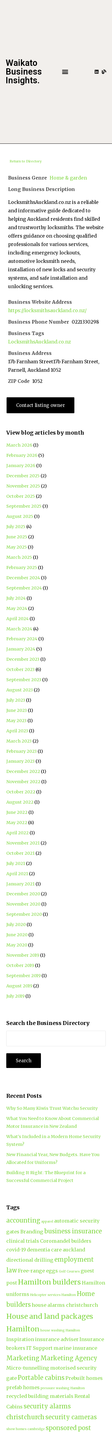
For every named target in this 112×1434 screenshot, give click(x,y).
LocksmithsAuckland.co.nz (39, 342)
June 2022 (16, 812)
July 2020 (16, 924)
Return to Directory (26, 161)
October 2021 (20, 853)
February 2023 (21, 751)
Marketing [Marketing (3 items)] (22, 1358)
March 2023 (19, 741)
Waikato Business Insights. (24, 71)
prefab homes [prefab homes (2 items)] (23, 1387)
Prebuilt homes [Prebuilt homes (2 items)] (84, 1378)
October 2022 (20, 792)
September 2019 (23, 975)
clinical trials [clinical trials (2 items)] (22, 1241)
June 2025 (16, 537)
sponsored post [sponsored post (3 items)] (68, 1428)
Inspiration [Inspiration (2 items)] (20, 1339)
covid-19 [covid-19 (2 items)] (16, 1250)
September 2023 (23, 679)
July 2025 (15, 526)
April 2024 (17, 618)
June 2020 (16, 934)
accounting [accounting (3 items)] (23, 1220)
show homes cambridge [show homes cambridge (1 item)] (25, 1429)
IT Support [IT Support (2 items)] (39, 1348)
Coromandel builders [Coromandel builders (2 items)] (65, 1241)
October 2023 (20, 669)
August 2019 (19, 986)
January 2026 (20, 465)
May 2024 (16, 608)
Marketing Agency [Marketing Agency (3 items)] (68, 1358)
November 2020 (23, 904)
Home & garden (68, 178)
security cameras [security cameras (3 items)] (71, 1417)
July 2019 (15, 996)
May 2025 (16, 547)
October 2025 (20, 496)
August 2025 (19, 516)
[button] (65, 72)
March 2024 (19, 629)
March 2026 (19, 445)
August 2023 (19, 690)
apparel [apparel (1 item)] (47, 1221)
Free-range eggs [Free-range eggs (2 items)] (38, 1271)
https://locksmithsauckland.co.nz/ (47, 310)
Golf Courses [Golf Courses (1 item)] (69, 1271)
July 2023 (15, 700)
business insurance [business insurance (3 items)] (73, 1231)
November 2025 (23, 486)
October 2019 (20, 965)
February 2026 (21, 455)
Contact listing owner (40, 405)
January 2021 (20, 884)
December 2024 (23, 577)
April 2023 (17, 731)
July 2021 (15, 863)
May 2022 (16, 822)
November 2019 (22, 955)
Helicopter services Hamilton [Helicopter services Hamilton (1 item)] (53, 1295)
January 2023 (20, 761)
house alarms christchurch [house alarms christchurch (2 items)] (65, 1305)
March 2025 (19, 557)
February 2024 (21, 639)
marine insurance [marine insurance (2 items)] (75, 1348)
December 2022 (23, 771)
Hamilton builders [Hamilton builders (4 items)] (49, 1282)
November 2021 (23, 843)
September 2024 (24, 588)
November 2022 (23, 781)
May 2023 (16, 720)
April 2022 (17, 832)
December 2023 (22, 659)
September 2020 (24, 914)
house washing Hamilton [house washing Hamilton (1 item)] (60, 1330)
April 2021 (17, 873)
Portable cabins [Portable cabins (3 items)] (41, 1377)
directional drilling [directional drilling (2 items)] (29, 1260)
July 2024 (16, 598)
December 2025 (23, 476)
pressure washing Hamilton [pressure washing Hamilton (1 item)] (63, 1388)
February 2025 (21, 567)
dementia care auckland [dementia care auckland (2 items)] (56, 1250)
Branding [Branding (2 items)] (31, 1232)
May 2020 (16, 945)
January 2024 (20, 649)
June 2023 (16, 710)
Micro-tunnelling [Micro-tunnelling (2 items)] (27, 1368)
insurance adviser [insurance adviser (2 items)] (57, 1339)
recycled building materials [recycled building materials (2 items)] (39, 1396)
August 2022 (19, 802)
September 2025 (24, 506)
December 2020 (23, 894)
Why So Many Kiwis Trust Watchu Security (52, 1108)
